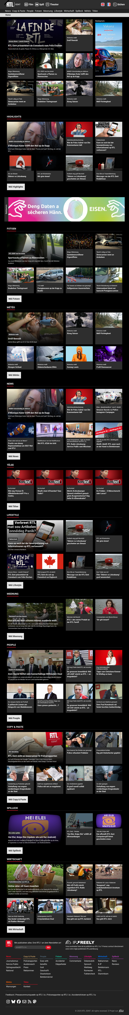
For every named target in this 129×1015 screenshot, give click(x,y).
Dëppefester (61, 964)
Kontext (27, 986)
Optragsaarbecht (13, 967)
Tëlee (95, 11)
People (30, 11)
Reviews (115, 964)
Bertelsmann (103, 967)
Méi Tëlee (13, 506)
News (8, 11)
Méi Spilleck (15, 850)
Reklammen (29, 970)
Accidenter (60, 961)
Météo (87, 11)
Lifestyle (58, 11)
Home (8, 15)
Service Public (12, 964)
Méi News (13, 456)
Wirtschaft (69, 11)
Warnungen (11, 986)
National (10, 970)
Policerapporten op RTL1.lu (58, 995)
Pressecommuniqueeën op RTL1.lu (30, 995)
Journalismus (12, 961)
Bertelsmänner (46, 977)
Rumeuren (88, 970)
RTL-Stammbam (103, 972)
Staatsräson (45, 974)
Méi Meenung (15, 636)
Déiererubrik (89, 961)
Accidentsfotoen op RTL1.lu (84, 995)
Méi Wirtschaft (16, 929)
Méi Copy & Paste (17, 799)
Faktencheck (89, 974)
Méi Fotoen (14, 299)
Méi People (14, 718)
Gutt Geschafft (44, 969)
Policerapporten (30, 961)
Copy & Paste (18, 11)
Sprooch (87, 964)
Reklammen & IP (103, 962)
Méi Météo (14, 375)
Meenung (48, 11)
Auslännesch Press (29, 966)
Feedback (10, 995)
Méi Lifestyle (15, 585)
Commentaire (75, 961)
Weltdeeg (88, 967)
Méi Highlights (16, 186)
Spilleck (79, 11)
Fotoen (38, 11)
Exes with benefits (44, 962)
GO (48, 947)
